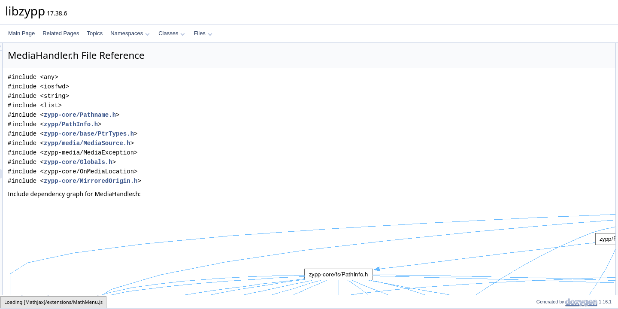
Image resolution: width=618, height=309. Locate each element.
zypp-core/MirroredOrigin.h (198, 181)
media (35, 301)
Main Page (21, 33)
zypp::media (543, 85)
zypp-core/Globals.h (185, 162)
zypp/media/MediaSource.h (194, 143)
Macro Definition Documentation (559, 114)
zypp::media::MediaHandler (560, 57)
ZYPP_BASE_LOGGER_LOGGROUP (573, 104)
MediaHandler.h (73, 301)
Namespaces (129, 33)
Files (203, 33)
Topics (95, 33)
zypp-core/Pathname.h (187, 115)
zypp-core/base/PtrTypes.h (196, 134)
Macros (530, 95)
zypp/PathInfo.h (178, 124)
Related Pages (60, 33)
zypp (534, 76)
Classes (171, 33)
